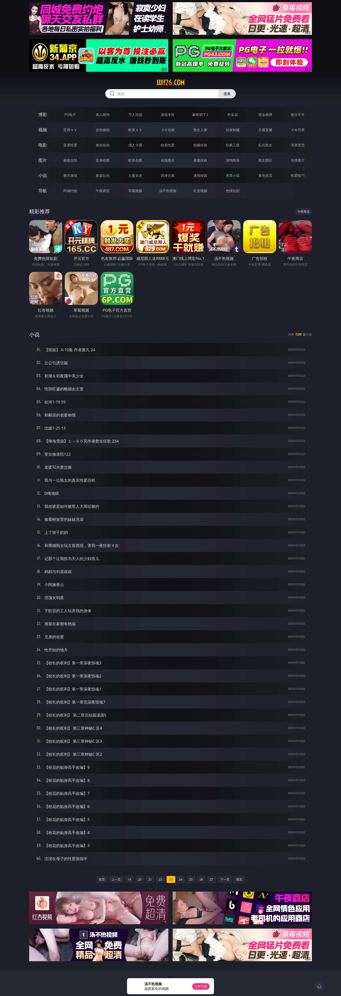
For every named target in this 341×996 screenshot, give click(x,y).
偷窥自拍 (70, 160)
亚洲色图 (103, 160)
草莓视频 (135, 190)
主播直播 (265, 129)
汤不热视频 (167, 190)
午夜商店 (103, 190)
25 (191, 879)
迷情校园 (200, 175)
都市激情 (70, 175)
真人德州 (103, 114)
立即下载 (201, 986)
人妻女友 (135, 175)
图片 (42, 160)
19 (129, 879)
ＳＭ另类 (298, 129)
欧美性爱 (168, 145)
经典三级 (233, 145)
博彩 (42, 114)
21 (150, 879)
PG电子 (70, 114)
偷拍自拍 (103, 145)
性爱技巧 (298, 175)
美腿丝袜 (200, 160)
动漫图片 (168, 160)
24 (180, 879)
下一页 (224, 879)
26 (201, 879)
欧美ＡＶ (135, 129)
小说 (42, 175)
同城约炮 (70, 190)
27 (211, 879)
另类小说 (233, 175)
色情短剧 (233, 190)
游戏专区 (168, 114)
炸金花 (232, 114)
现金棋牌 (265, 114)
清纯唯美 (233, 160)
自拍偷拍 (103, 129)
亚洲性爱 (70, 145)
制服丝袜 (200, 145)
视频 (42, 130)
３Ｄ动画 (168, 129)
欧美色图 (135, 160)
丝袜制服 (233, 129)
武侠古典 (168, 175)
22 (160, 879)
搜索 (227, 93)
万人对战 (135, 114)
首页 (102, 879)
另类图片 (298, 160)
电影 (42, 145)
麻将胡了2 (200, 114)
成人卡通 (135, 145)
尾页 (239, 879)
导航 (42, 191)
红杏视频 (200, 190)
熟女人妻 (200, 129)
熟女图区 (265, 160)
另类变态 (298, 145)
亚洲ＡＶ (70, 129)
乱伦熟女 (265, 145)
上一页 (116, 879)
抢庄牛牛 (298, 114)
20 (140, 879)
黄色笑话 (265, 175)
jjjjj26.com (171, 82)
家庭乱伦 (103, 175)
